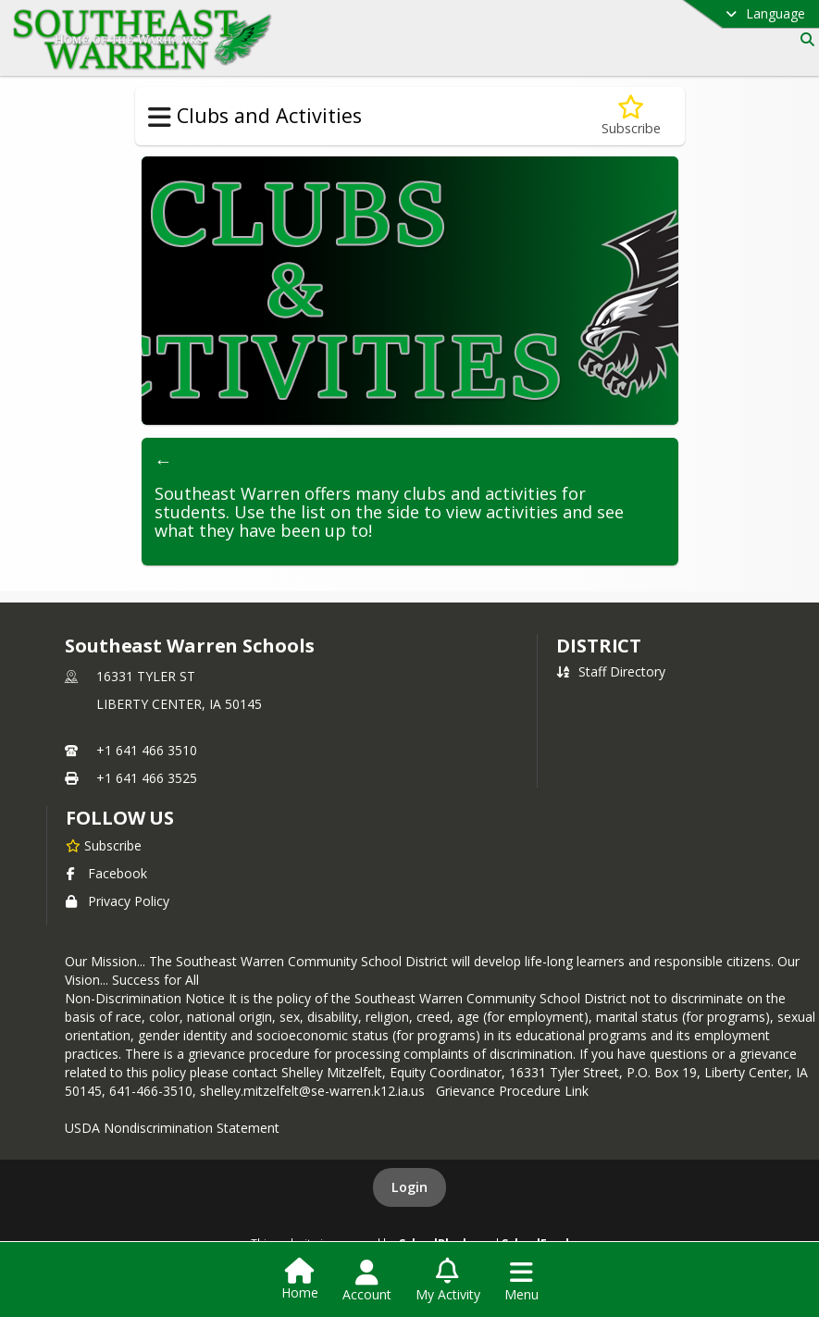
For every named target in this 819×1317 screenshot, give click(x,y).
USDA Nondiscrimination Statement (172, 1128)
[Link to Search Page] (803, 39)
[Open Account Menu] (366, 1281)
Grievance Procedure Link (516, 1091)
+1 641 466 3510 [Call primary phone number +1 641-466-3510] (146, 750)
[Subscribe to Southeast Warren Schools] (104, 845)
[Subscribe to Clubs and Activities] (631, 116)
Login (409, 1187)
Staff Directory (610, 671)
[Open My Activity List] (448, 1281)
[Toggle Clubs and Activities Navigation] (159, 117)
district (598, 645)
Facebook (106, 873)
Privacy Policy (117, 901)
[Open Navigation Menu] (521, 1281)
